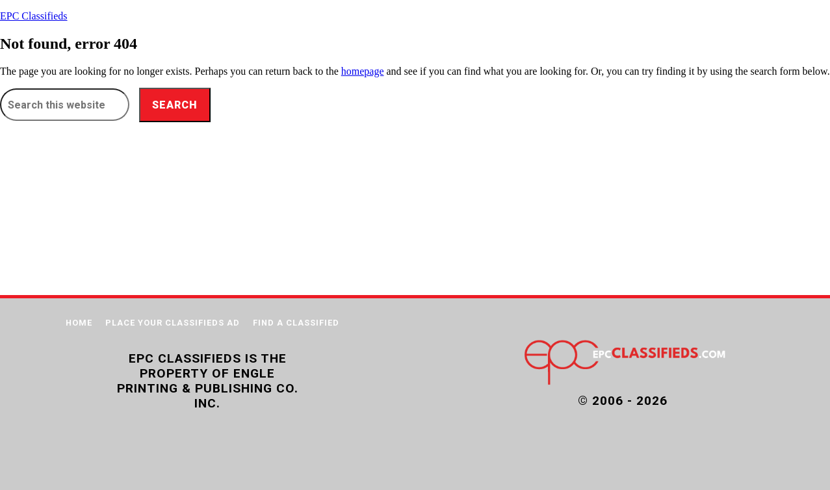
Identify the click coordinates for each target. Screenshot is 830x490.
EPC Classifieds (34, 15)
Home (79, 323)
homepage (362, 71)
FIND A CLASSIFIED (296, 323)
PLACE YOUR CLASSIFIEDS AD (172, 323)
